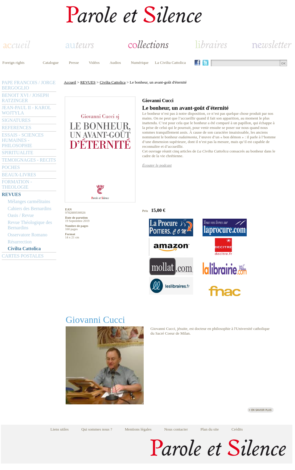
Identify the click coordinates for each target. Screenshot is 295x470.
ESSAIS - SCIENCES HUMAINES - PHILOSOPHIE (23, 140)
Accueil (70, 82)
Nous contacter (176, 429)
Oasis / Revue (21, 215)
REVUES (11, 194)
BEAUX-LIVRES (19, 174)
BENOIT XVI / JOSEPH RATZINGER (25, 98)
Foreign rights (13, 62)
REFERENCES (16, 127)
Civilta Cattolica (24, 248)
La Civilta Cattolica (170, 62)
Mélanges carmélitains (29, 201)
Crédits (237, 429)
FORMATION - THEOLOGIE (17, 184)
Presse (74, 62)
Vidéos (94, 62)
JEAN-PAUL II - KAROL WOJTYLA (26, 110)
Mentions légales (138, 429)
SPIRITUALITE (17, 152)
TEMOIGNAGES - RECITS (29, 159)
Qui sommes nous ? (96, 429)
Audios (115, 62)
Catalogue (51, 62)
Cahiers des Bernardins (29, 208)
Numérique (139, 62)
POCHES (11, 167)
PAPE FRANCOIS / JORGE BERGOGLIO (29, 85)
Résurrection (20, 241)
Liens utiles (59, 429)
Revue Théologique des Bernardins (30, 225)
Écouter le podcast (157, 165)
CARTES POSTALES (23, 255)
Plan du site (209, 429)
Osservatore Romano (27, 234)
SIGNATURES (16, 120)
